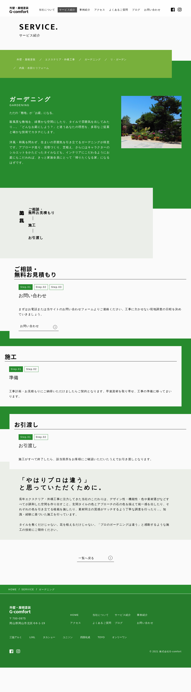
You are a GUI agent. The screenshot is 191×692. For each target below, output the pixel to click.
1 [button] (30, 290)
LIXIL (32, 643)
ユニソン (68, 643)
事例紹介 (83, 9)
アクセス (100, 9)
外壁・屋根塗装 (20, 60)
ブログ (140, 9)
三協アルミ (15, 643)
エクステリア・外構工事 (60, 60)
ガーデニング (98, 60)
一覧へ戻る (86, 561)
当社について (40, 9)
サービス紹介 (63, 9)
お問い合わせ (158, 9)
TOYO (101, 643)
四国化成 (85, 643)
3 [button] (61, 290)
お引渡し (35, 241)
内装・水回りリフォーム (38, 70)
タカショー (49, 643)
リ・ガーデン (128, 60)
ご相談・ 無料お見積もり (41, 214)
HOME (74, 614)
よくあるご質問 (121, 9)
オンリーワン (119, 643)
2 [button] (45, 290)
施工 (32, 228)
